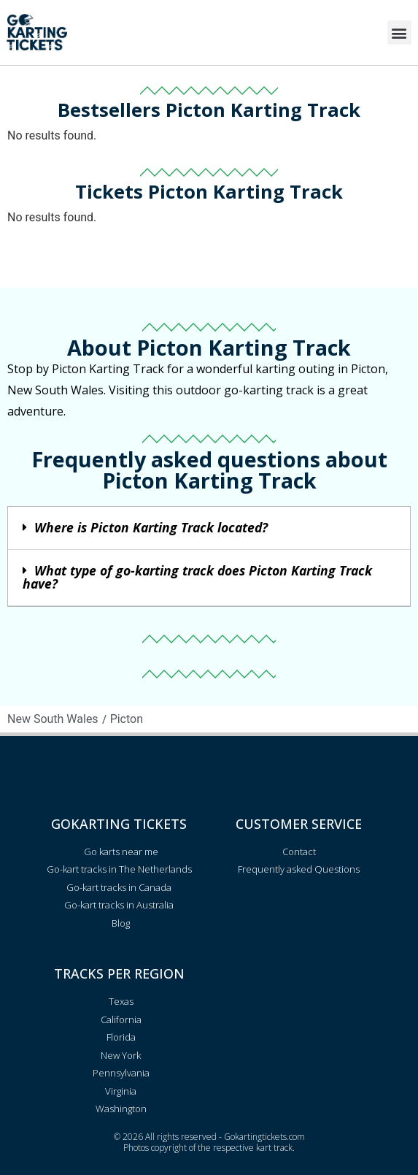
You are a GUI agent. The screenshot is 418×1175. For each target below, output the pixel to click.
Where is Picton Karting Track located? (151, 527)
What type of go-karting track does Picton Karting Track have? (197, 577)
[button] (399, 32)
